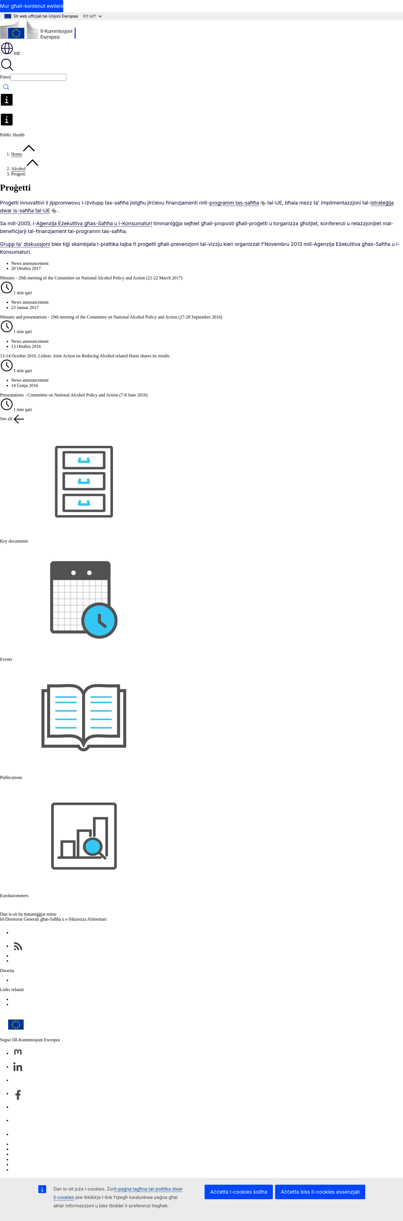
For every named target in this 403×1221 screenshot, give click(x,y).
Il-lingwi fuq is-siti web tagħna (39, 1149)
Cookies (18, 1154)
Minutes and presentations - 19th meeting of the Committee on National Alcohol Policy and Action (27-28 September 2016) (111, 317)
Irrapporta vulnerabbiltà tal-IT (38, 1144)
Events (6, 659)
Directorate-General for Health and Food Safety (54, 980)
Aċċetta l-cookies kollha (238, 1192)
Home (16, 154)
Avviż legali (22, 1164)
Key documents (14, 541)
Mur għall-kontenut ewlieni (31, 6)
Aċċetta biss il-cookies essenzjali (320, 1192)
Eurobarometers (14, 895)
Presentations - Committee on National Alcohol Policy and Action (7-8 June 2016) (73, 395)
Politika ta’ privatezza (30, 1159)
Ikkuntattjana (23, 1134)
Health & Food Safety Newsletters (42, 955)
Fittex (5, 77)
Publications (11, 777)
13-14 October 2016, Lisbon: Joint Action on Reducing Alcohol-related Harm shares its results (85, 355)
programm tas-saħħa (234, 203)
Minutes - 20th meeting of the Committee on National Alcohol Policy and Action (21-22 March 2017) (91, 277)
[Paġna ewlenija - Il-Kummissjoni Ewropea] (40, 30)
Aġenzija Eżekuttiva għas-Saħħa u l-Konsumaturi (94, 223)
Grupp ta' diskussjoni (25, 244)
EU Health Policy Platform (35, 999)
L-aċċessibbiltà (24, 1169)
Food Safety (22, 1004)
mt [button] (10, 53)
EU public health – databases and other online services (60, 960)
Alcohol (18, 168)
